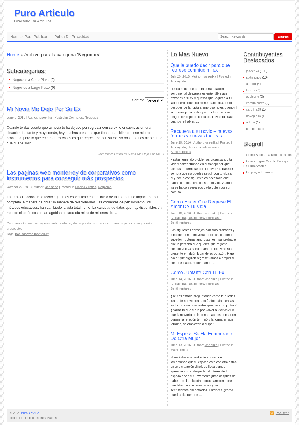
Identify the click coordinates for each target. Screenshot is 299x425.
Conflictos (76, 117)
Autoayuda (178, 81)
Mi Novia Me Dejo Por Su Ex (44, 109)
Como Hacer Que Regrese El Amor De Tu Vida (201, 204)
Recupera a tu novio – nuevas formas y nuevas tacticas (202, 133)
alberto (251, 84)
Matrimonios (179, 349)
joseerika (45, 117)
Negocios (91, 117)
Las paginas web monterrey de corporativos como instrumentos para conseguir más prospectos (71, 175)
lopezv (250, 90)
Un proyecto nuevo (259, 172)
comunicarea (255, 103)
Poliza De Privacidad (71, 36)
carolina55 (253, 109)
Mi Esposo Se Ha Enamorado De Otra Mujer (201, 336)
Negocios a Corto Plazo (31, 80)
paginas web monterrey (31, 234)
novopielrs (253, 116)
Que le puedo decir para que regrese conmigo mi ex (200, 67)
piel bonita (253, 128)
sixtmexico (253, 77)
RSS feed (282, 413)
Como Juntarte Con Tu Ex (197, 272)
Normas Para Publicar (28, 36)
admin (250, 122)
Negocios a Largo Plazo (31, 88)
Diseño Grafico (85, 187)
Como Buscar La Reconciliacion (269, 154)
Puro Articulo (44, 15)
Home (13, 54)
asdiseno (51, 187)
